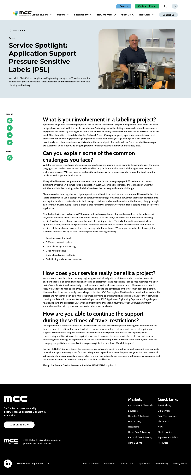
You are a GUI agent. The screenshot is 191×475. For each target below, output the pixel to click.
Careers (124, 6)
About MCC (163, 421)
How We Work (106, 14)
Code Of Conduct (91, 463)
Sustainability (83, 14)
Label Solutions (42, 14)
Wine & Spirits (135, 442)
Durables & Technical (138, 416)
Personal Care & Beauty (140, 437)
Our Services (164, 410)
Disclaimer (109, 463)
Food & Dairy (134, 421)
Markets (63, 14)
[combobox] (175, 6)
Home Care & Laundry (139, 432)
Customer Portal (146, 6)
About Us (128, 14)
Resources (146, 14)
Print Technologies (167, 416)
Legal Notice (144, 463)
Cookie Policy (161, 463)
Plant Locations (165, 432)
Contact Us (168, 14)
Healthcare (133, 426)
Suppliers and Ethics (168, 437)
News (160, 426)
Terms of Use (126, 463)
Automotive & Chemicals (140, 405)
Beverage (133, 410)
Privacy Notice (180, 463)
